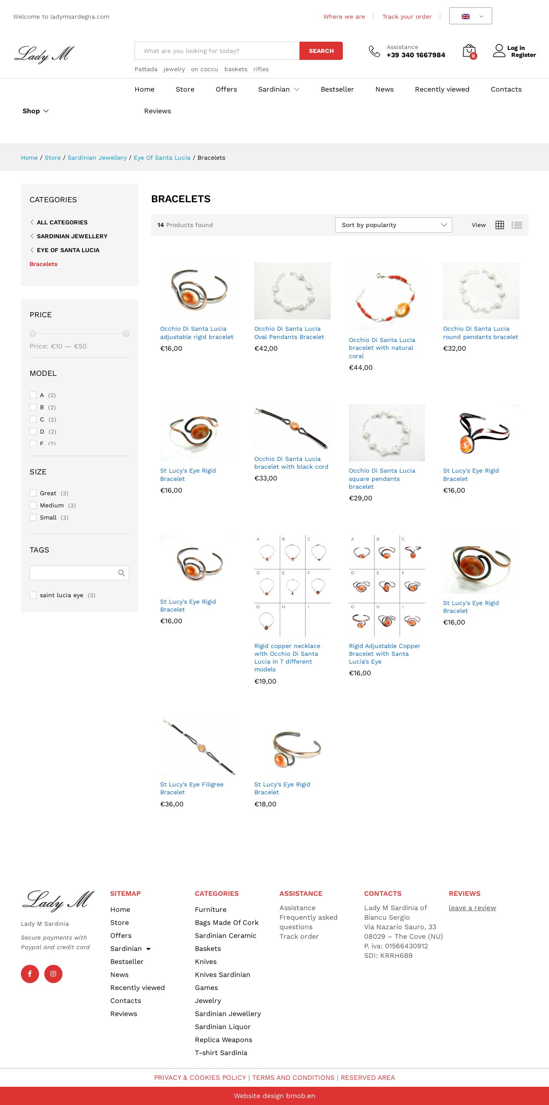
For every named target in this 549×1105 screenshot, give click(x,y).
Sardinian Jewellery (72, 236)
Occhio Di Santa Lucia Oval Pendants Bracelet (289, 332)
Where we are (344, 16)
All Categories (62, 222)
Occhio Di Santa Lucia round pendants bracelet (480, 332)
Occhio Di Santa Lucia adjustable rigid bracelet (196, 332)
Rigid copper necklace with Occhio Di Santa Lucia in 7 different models (287, 657)
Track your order (407, 16)
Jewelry (208, 1000)
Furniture (211, 909)
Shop (31, 111)
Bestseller (337, 89)
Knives (206, 961)
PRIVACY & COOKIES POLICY (197, 1077)
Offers (226, 89)
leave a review (472, 908)
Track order (299, 936)
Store (185, 89)
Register (523, 54)
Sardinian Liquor (223, 1027)
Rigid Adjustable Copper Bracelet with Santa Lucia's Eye (385, 653)
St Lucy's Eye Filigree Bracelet (192, 788)
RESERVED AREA (371, 1077)
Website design (258, 1096)
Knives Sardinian (222, 974)
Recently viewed (442, 89)
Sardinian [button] (274, 89)
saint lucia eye (61, 595)
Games (206, 987)
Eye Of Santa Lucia (68, 250)
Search (321, 50)
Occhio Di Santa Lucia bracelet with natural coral (382, 347)
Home (145, 89)
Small (48, 517)
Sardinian (130, 948)
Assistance (402, 46)
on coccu (204, 69)
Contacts (506, 89)
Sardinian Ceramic (225, 935)
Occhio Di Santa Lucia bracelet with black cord (291, 462)
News (384, 89)
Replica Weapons (223, 1040)
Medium (52, 505)
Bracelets (43, 263)
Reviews (157, 111)
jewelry (174, 69)
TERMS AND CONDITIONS (293, 1077)
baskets (235, 69)
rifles (261, 69)
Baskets (208, 948)
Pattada (146, 69)
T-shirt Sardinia (221, 1053)
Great (48, 493)
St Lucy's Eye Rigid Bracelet (188, 474)
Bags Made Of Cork (227, 922)
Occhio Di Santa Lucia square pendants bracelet (382, 478)
